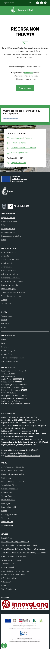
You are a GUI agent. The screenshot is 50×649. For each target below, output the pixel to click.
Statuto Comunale (8, 496)
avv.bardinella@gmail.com (16, 452)
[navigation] (4, 10)
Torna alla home (25, 88)
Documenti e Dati (8, 228)
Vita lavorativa (6, 303)
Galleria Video (6, 354)
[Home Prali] (21, 10)
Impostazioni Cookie (9, 507)
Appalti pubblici (7, 263)
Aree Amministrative (9, 221)
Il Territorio (5, 346)
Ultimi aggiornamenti (9, 514)
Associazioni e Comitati (10, 361)
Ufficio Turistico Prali (8, 578)
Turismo (4, 299)
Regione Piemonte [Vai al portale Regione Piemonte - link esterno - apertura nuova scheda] (8, 3)
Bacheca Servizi (7, 492)
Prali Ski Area (6, 538)
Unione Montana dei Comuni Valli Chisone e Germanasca (23, 549)
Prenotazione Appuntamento (12, 481)
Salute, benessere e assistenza (13, 292)
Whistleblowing (7, 525)
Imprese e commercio (9, 285)
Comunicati (5, 323)
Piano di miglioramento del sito (13, 474)
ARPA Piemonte (7, 563)
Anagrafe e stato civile (10, 259)
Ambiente (5, 255)
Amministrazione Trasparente (12, 466)
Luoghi (3, 343)
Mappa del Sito (7, 521)
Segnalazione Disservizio (10, 485)
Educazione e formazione (10, 277)
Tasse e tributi (6, 316)
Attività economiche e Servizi (12, 357)
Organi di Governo (8, 217)
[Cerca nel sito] (44, 10)
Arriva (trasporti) (7, 567)
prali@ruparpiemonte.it (15, 387)
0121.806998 (10, 376)
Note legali (5, 503)
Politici (3, 239)
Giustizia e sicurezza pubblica (12, 281)
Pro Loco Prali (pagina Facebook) (13, 574)
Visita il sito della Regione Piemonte (15, 541)
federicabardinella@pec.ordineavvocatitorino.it (22, 455)
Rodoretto (5, 585)
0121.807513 (9, 373)
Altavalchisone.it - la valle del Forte (15, 570)
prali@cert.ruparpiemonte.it (16, 384)
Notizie (4, 319)
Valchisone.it (6, 581)
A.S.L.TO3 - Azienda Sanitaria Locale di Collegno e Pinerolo (23, 552)
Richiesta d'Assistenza (9, 488)
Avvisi (3, 327)
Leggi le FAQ (6, 477)
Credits (4, 510)
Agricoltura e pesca (8, 252)
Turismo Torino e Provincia (11, 559)
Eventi (3, 339)
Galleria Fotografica (8, 350)
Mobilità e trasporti (8, 288)
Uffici (3, 225)
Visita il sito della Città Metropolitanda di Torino (19, 545)
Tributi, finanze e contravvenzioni (13, 296)
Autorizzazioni (6, 266)
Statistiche (5, 518)
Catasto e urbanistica (9, 270)
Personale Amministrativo (11, 236)
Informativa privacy (8, 499)
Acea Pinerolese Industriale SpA (13, 556)
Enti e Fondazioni (8, 232)
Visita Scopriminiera (8, 589)
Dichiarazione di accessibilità (12, 470)
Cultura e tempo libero (9, 274)
